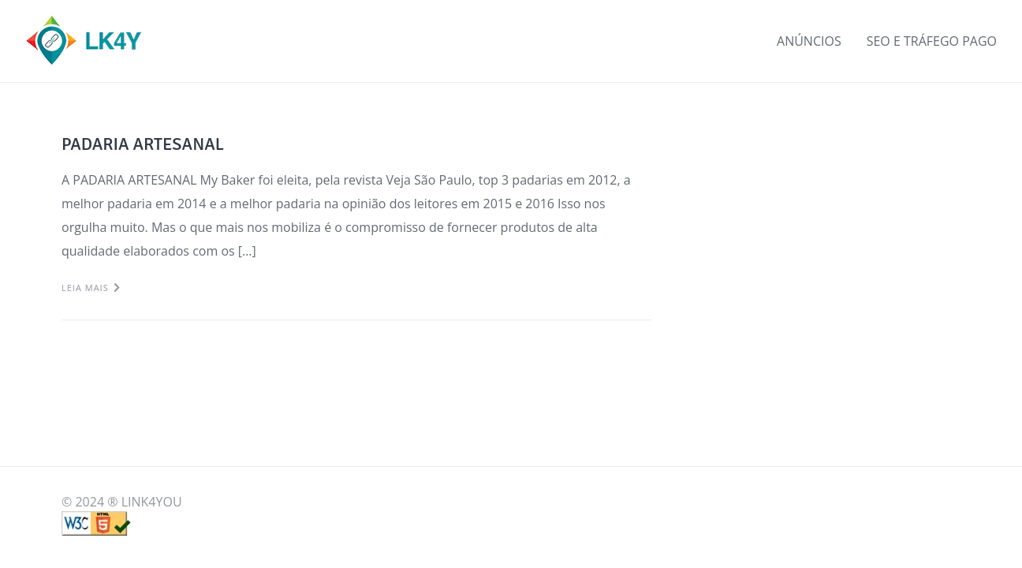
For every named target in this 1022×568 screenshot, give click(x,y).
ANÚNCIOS (809, 41)
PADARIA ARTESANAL (143, 144)
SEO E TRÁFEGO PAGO (932, 41)
